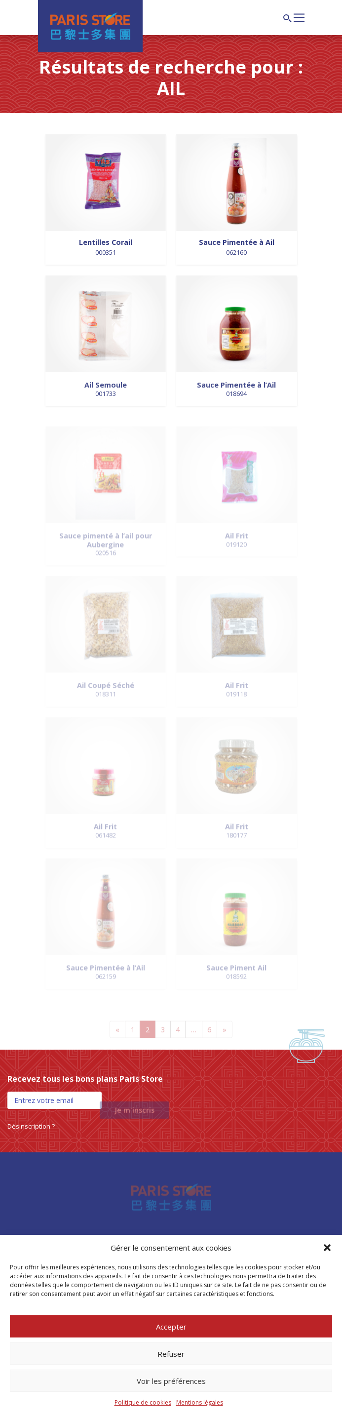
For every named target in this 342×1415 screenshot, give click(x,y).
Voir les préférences (171, 1381)
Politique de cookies (142, 1402)
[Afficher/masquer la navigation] (299, 16)
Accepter (171, 1327)
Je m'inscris (134, 1114)
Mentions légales (199, 1402)
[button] (327, 1248)
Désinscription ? (31, 1126)
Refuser (171, 1354)
